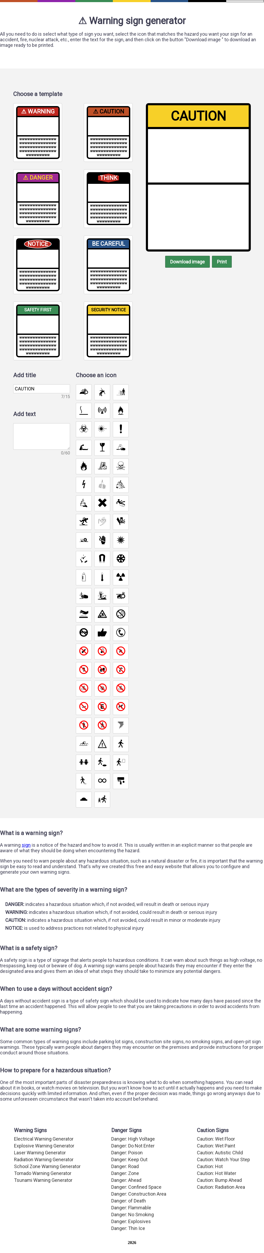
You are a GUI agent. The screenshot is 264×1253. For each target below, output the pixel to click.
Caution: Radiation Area (221, 1198)
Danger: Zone (125, 1185)
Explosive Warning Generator (44, 1158)
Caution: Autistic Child (219, 1165)
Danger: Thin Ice (128, 1238)
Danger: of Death (129, 1211)
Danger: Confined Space (137, 1198)
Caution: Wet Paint (216, 1158)
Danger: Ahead (127, 1192)
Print (223, 264)
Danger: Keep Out (130, 1172)
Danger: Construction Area (139, 1205)
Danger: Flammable (132, 1218)
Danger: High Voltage (133, 1152)
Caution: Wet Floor (216, 1152)
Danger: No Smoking (133, 1225)
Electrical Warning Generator (43, 1152)
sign (27, 849)
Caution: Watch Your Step (223, 1172)
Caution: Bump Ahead (219, 1192)
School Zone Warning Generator (47, 1178)
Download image (187, 264)
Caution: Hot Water (216, 1185)
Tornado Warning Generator (42, 1185)
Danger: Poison (127, 1165)
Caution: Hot (209, 1178)
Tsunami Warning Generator (42, 1192)
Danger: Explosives (131, 1231)
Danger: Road (126, 1178)
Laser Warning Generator (40, 1165)
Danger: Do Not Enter (134, 1158)
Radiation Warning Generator (44, 1172)
